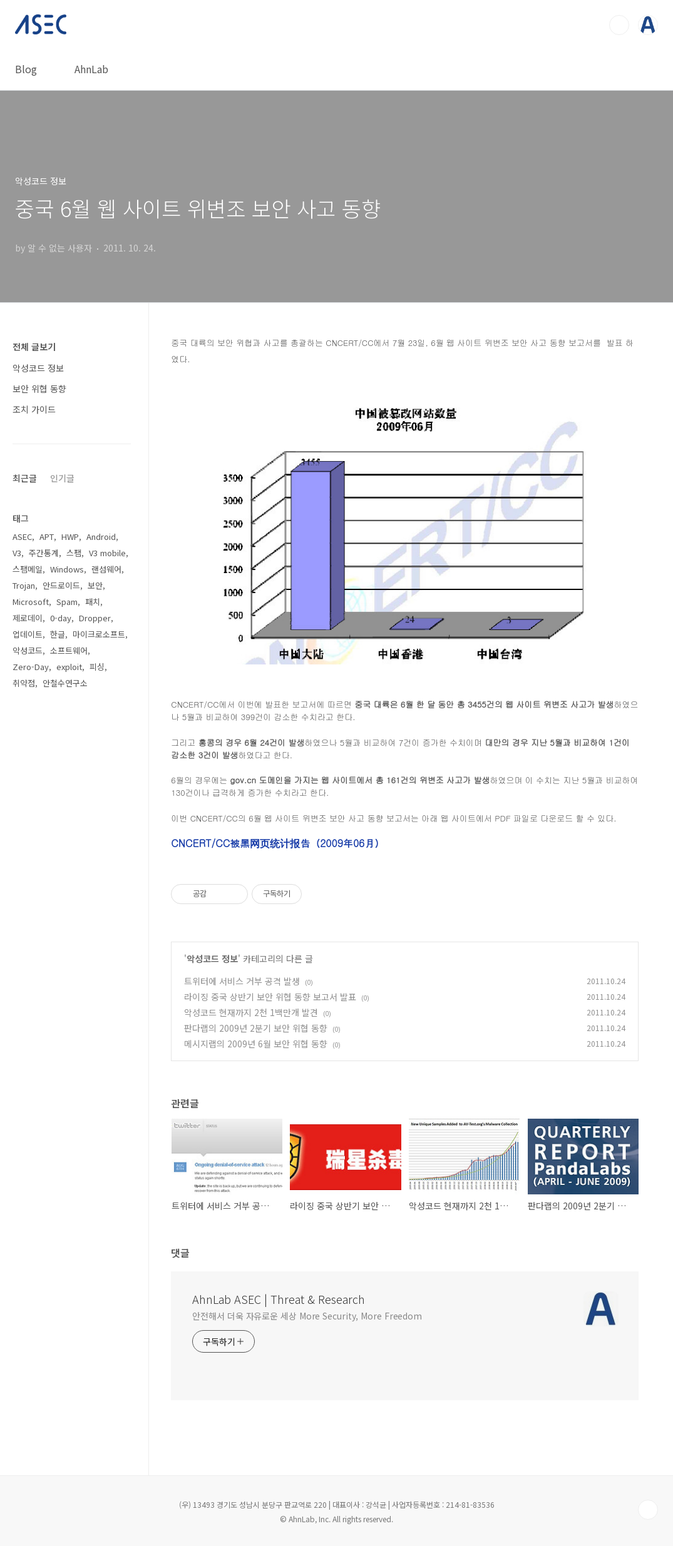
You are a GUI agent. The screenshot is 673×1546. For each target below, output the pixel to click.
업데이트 (28, 634)
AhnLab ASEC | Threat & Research (278, 1298)
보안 (95, 585)
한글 (57, 634)
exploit (69, 667)
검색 (619, 25)
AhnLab (91, 68)
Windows (67, 569)
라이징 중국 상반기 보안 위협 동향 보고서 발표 (270, 996)
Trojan (24, 585)
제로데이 (28, 618)
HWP (70, 536)
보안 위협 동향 (39, 388)
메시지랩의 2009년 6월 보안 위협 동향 (255, 1043)
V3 (17, 553)
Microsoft (31, 602)
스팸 (73, 553)
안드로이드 (61, 585)
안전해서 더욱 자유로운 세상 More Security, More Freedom (307, 1316)
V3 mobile (107, 553)
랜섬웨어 (106, 569)
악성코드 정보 (212, 958)
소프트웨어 (69, 650)
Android (101, 536)
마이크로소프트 (99, 634)
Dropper (95, 618)
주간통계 (44, 553)
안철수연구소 (65, 683)
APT (46, 536)
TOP (648, 1510)
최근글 (25, 478)
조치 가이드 (34, 409)
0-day (60, 618)
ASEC (22, 536)
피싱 (97, 667)
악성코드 (28, 650)
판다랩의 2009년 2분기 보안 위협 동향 (255, 1028)
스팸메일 (28, 569)
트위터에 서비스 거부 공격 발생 (242, 981)
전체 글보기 (34, 346)
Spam (67, 602)
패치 (92, 602)
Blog (26, 68)
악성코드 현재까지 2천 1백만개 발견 (251, 1012)
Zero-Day (31, 667)
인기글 (62, 478)
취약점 (24, 683)
